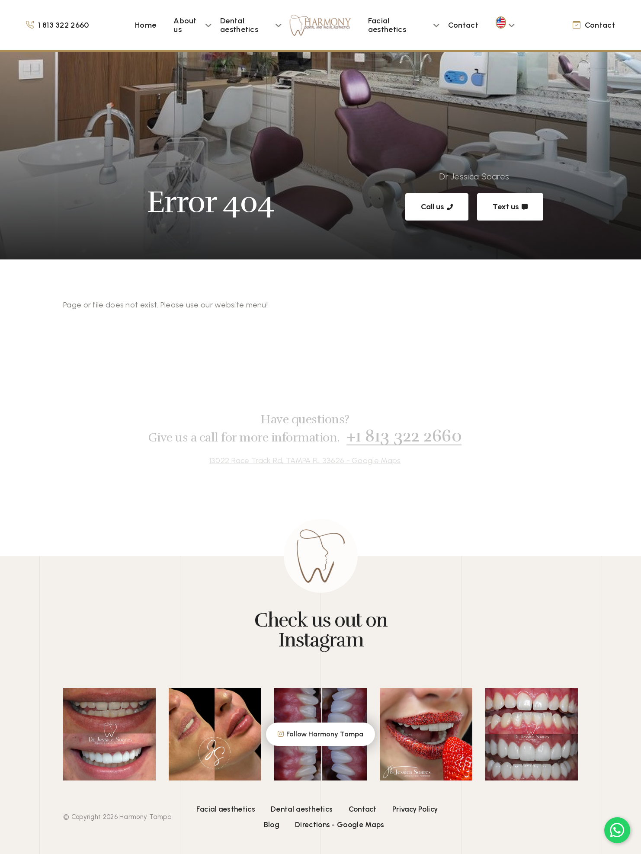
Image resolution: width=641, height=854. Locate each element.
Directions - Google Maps (339, 824)
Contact (463, 25)
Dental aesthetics (239, 25)
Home (145, 25)
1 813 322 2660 (63, 25)
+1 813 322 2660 (400, 436)
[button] (208, 25)
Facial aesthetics (387, 25)
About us (185, 25)
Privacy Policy (415, 809)
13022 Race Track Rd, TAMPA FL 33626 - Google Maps (301, 460)
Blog (271, 824)
